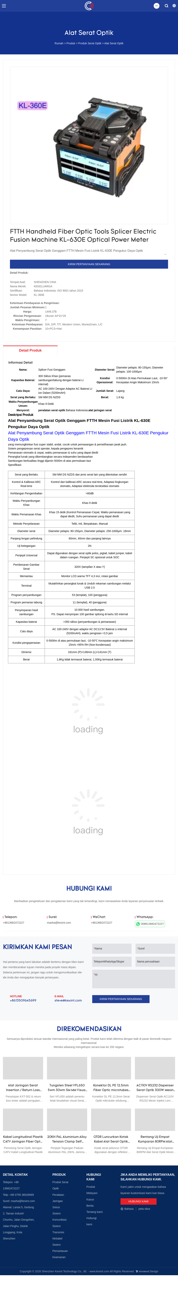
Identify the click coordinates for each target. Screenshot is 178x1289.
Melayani (91, 1193)
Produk (70, 43)
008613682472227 (150, 924)
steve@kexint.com (68, 1000)
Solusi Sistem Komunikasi (59, 1213)
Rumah (59, 43)
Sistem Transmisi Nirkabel (58, 1232)
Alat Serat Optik (113, 43)
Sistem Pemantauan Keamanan (60, 1251)
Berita (90, 1205)
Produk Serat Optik (89, 43)
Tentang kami (94, 1212)
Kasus (90, 1199)
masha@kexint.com (59, 922)
